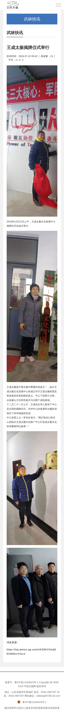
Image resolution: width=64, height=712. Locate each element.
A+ (17, 60)
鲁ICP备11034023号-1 (26, 682)
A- (20, 60)
